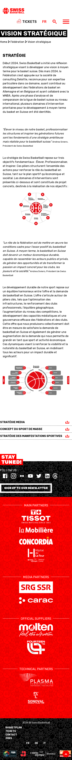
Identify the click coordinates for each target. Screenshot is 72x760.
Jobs (8, 738)
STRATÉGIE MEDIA (12, 422)
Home (3, 41)
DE (36, 743)
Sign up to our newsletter (26, 488)
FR (27, 743)
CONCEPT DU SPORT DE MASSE (21, 429)
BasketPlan (13, 727)
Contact (11, 734)
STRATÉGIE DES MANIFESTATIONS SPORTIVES (31, 436)
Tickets (10, 731)
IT (44, 743)
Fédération (17, 41)
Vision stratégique (39, 41)
